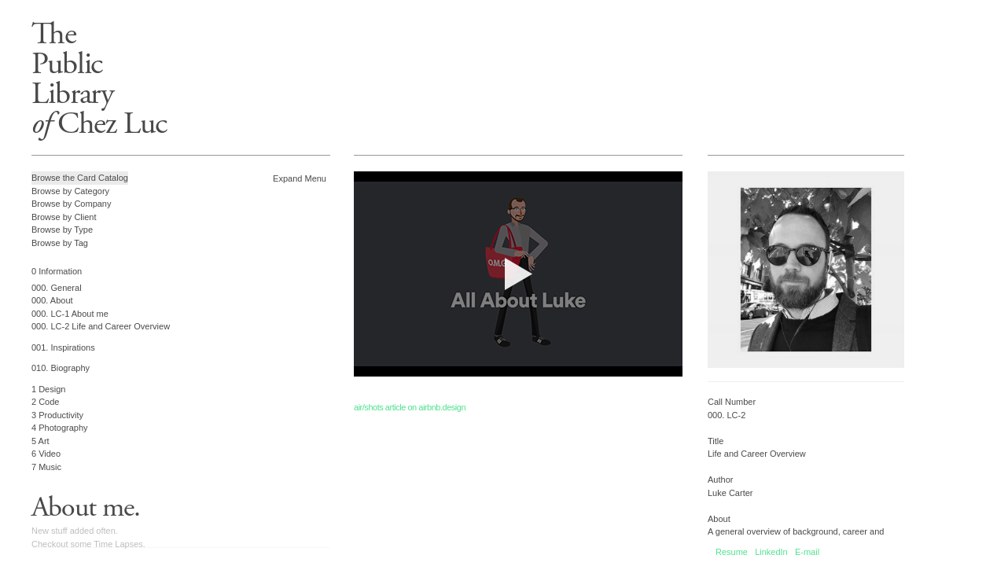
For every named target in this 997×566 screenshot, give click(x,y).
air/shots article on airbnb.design (409, 407)
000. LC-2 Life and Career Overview (100, 326)
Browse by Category (70, 191)
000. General (56, 287)
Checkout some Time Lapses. (88, 544)
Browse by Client (64, 217)
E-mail (807, 552)
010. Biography (60, 368)
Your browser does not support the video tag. (518, 274)
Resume (732, 552)
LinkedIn (771, 552)
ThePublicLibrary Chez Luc (99, 79)
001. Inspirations (63, 347)
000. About (52, 300)
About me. (85, 508)
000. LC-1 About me (70, 313)
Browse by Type (62, 229)
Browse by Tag (59, 243)
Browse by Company (71, 203)
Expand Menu (299, 178)
